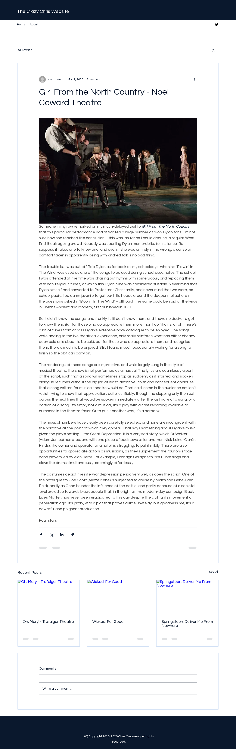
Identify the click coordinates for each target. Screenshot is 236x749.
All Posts (25, 50)
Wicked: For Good (108, 622)
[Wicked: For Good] (118, 597)
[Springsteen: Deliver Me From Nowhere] (187, 597)
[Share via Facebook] (41, 535)
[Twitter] (217, 24)
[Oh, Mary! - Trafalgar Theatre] (49, 597)
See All (213, 571)
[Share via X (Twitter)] (51, 535)
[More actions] (194, 79)
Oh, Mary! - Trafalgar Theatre (48, 622)
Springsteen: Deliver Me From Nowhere (187, 624)
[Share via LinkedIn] (62, 535)
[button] (213, 50)
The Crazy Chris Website (43, 11)
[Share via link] (72, 535)
